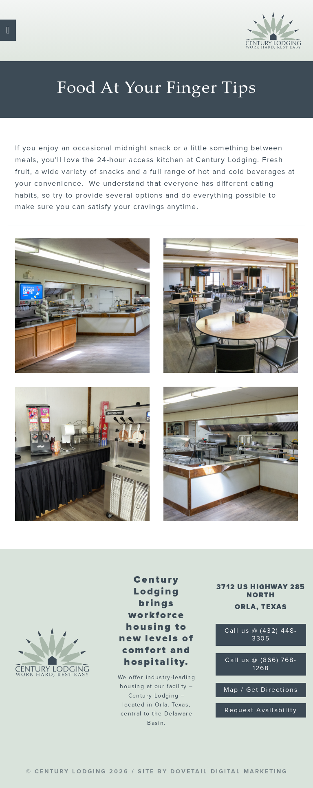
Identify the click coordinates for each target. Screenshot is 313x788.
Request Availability (261, 710)
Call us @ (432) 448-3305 (261, 635)
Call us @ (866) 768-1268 (261, 664)
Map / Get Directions (261, 690)
